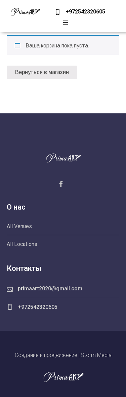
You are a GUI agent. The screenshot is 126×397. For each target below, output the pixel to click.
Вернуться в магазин (42, 72)
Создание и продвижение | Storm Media (63, 355)
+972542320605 (85, 11)
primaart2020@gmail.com (50, 288)
